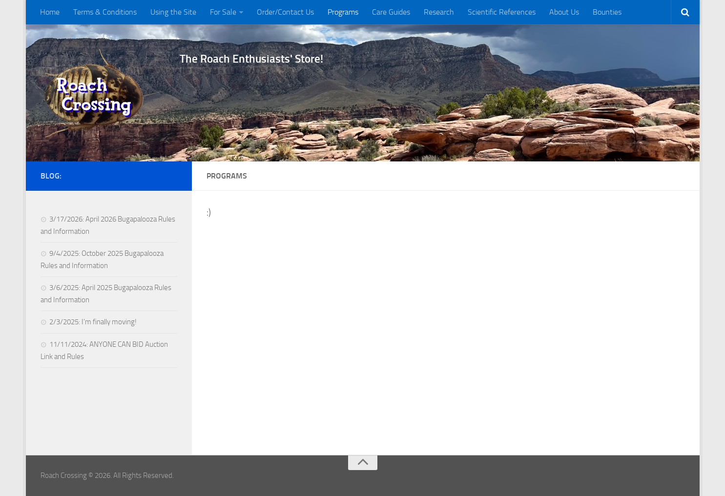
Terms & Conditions (105, 12)
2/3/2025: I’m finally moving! (93, 321)
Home (50, 12)
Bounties (607, 12)
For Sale (223, 12)
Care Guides (391, 12)
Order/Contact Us (285, 12)
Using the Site (173, 12)
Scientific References (502, 12)
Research (439, 12)
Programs (343, 12)
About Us (564, 12)
